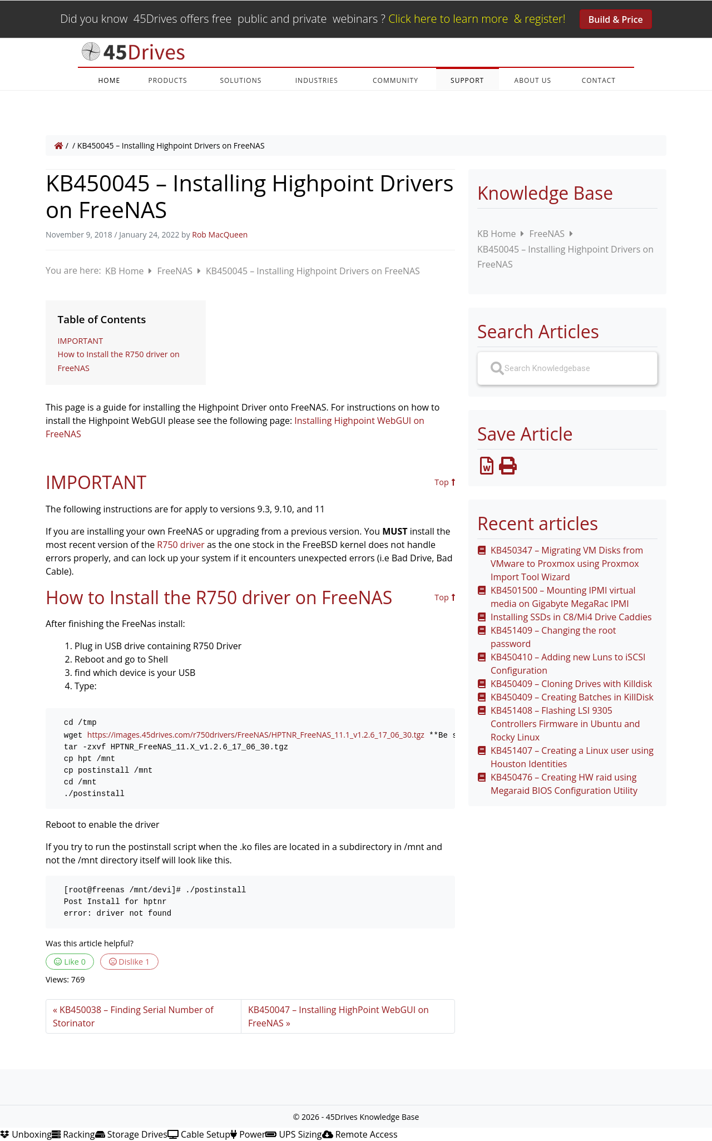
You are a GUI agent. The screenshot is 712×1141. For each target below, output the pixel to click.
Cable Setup (198, 1134)
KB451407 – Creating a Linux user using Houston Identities (572, 757)
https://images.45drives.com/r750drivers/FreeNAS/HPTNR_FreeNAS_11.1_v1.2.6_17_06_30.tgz (255, 734)
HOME (109, 80)
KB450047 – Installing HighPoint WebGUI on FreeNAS (338, 1016)
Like (70, 961)
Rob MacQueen (220, 234)
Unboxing (26, 1134)
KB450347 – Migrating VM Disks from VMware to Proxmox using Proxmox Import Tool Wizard (567, 563)
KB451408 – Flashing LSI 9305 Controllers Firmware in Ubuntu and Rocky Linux (565, 723)
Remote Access (360, 1134)
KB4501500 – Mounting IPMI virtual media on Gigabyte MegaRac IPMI (563, 597)
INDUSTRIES (316, 80)
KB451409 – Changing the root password (553, 637)
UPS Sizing (293, 1134)
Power (247, 1134)
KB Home (125, 271)
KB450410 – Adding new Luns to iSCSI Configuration (568, 663)
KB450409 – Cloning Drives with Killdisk (571, 684)
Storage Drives (131, 1134)
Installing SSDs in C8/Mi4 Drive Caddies (571, 617)
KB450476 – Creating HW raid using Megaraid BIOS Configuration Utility (564, 784)
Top (444, 482)
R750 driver (180, 545)
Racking (73, 1134)
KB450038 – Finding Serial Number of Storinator (133, 1016)
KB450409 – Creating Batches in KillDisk (572, 697)
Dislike (129, 961)
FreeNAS (176, 271)
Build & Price (616, 19)
